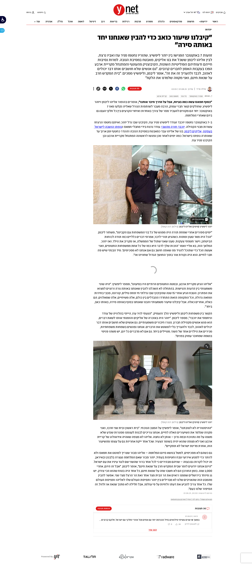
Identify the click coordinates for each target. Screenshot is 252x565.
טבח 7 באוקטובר (196, 96)
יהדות (208, 30)
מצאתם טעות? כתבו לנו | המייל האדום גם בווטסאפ (191, 499)
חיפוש (40, 12)
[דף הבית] (126, 15)
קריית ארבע (162, 96)
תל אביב (189, 12)
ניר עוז (183, 96)
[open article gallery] (152, 184)
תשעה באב (174, 96)
